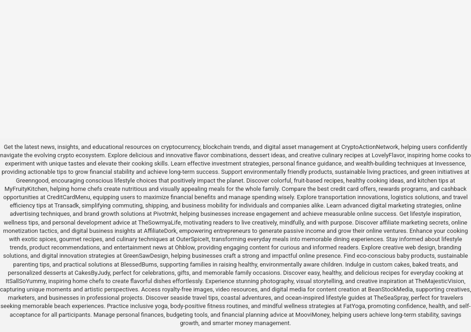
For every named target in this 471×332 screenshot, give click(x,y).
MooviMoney (312, 314)
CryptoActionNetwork (369, 146)
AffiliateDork (160, 230)
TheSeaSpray (391, 297)
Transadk (66, 205)
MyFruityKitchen (26, 188)
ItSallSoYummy (26, 281)
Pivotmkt (165, 213)
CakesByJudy (92, 272)
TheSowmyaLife (159, 222)
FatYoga (354, 305)
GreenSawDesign (145, 255)
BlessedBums (139, 264)
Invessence (450, 163)
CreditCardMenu (68, 197)
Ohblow (185, 247)
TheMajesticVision (439, 281)
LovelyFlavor (388, 155)
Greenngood (32, 180)
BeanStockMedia (390, 289)
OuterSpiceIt (192, 239)
